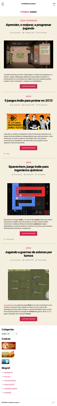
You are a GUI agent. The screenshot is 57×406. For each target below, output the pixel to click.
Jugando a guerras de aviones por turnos (28, 253)
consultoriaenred (10, 380)
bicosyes (7, 376)
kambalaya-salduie (10, 388)
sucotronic (17, 32)
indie (7, 153)
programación (31, 20)
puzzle (12, 239)
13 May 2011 (30, 174)
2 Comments (41, 174)
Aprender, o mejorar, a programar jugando (28, 26)
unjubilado (7, 392)
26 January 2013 (29, 105)
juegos (22, 20)
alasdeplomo (8, 372)
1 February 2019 (29, 32)
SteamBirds (8, 305)
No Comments (42, 32)
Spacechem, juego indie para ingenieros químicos (29, 168)
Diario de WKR (9, 384)
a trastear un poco (28, 4)
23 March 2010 (29, 260)
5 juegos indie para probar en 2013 (28, 100)
